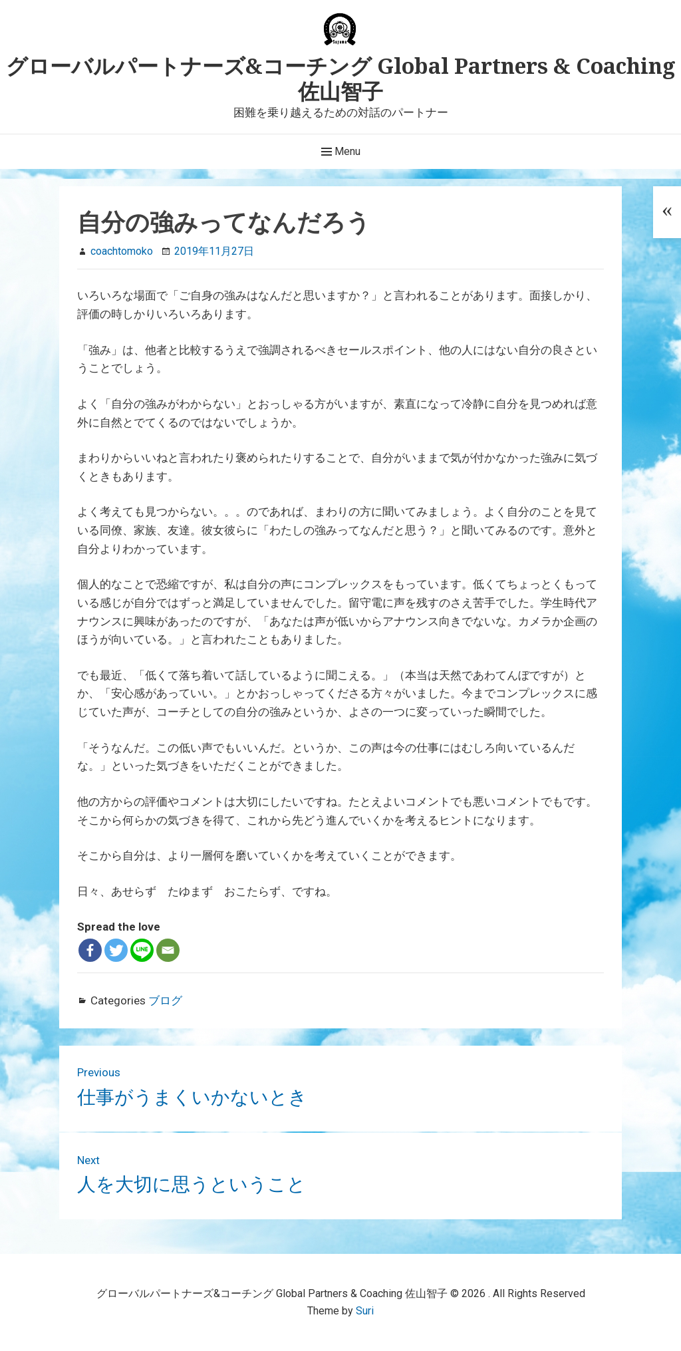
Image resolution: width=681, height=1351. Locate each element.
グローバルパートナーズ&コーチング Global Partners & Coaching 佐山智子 (341, 78)
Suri (365, 1310)
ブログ (165, 1000)
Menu (340, 151)
